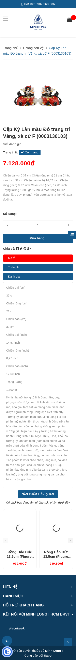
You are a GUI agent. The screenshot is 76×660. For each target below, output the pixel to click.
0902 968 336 (45, 4)
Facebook (17, 628)
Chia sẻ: (9, 248)
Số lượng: (10, 213)
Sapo (48, 655)
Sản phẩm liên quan (38, 494)
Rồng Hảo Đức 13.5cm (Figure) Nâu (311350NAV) (19, 556)
